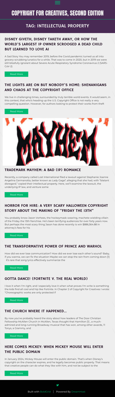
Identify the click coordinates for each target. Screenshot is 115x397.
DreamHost (78, 391)
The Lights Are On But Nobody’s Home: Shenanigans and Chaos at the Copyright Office (56, 87)
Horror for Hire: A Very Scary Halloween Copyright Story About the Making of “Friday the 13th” (56, 208)
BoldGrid (45, 391)
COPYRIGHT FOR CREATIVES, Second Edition (58, 13)
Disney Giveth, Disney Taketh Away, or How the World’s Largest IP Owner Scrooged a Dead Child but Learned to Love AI (53, 44)
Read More (16, 74)
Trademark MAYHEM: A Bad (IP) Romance (43, 170)
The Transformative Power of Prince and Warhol (53, 246)
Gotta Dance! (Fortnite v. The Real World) (46, 278)
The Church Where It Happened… (36, 311)
